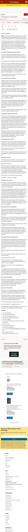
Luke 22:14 (4, 314)
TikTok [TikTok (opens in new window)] (6, 520)
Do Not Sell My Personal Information (13, 484)
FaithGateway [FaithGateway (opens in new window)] (8, 495)
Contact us (7, 479)
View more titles (14, 422)
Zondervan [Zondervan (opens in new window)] (7, 508)
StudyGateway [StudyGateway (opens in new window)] (8, 497)
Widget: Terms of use (9, 489)
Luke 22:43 (4, 320)
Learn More (17, 366)
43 (14, 320)
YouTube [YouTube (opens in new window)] (7, 524)
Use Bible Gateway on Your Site (12, 476)
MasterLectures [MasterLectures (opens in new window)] (8, 510)
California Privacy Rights (11, 482)
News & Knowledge (9, 457)
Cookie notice (8, 486)
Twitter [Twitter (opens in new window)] (6, 522)
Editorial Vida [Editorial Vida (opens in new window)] (8, 503)
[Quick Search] (12, 14)
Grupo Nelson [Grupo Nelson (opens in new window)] (8, 501)
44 (18, 320)
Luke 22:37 (4, 319)
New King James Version (9, 343)
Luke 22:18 (4, 316)
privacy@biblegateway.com (21, 447)
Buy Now (10, 393)
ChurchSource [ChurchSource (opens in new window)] (8, 498)
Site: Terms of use (9, 487)
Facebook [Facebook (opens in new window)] (7, 516)
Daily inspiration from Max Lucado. (13, 5)
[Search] (26, 14)
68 (17, 333)
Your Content (24, 22)
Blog (6, 463)
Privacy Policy (7, 447)
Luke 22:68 (4, 332)
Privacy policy (8, 481)
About (6, 455)
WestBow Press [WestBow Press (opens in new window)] (8, 506)
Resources (9, 22)
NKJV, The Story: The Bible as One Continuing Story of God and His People (14, 385)
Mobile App (7, 460)
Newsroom (7, 465)
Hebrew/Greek (16, 22)
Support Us (7, 467)
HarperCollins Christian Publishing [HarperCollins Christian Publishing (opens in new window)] (12, 500)
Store (6, 462)
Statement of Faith (9, 458)
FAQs (6, 473)
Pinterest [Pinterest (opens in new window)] (7, 519)
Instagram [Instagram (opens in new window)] (7, 517)
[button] (26, 2)
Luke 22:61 (4, 327)
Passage (3, 22)
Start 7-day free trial (7, 366)
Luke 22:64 (4, 328)
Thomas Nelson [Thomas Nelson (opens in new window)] (8, 505)
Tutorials (7, 474)
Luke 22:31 (4, 317)
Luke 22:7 (4, 313)
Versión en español (9, 530)
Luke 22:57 (4, 324)
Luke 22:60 (4, 325)
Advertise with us (9, 478)
